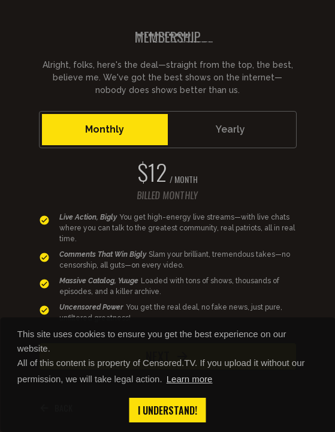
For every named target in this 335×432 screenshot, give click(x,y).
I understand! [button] (167, 410)
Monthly (104, 129)
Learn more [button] (190, 379)
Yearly (230, 129)
